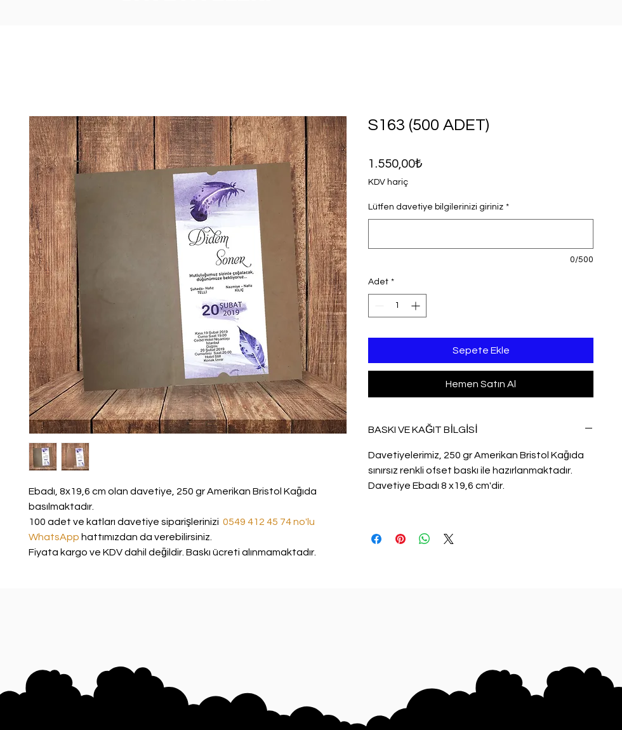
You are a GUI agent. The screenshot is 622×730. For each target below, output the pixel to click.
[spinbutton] (397, 306)
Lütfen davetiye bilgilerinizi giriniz (438, 206)
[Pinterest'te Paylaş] (400, 539)
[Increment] (417, 306)
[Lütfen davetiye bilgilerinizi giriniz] (481, 234)
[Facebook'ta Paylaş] (376, 539)
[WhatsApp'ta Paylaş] (424, 539)
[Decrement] (378, 306)
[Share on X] (448, 539)
